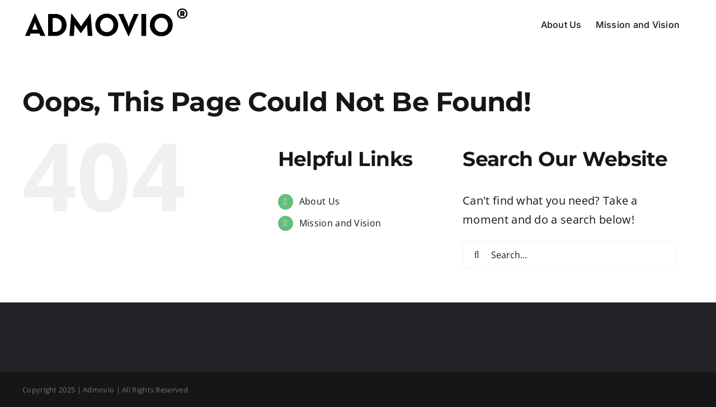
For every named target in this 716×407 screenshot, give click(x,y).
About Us (319, 201)
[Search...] (569, 255)
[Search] (477, 255)
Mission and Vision (340, 223)
